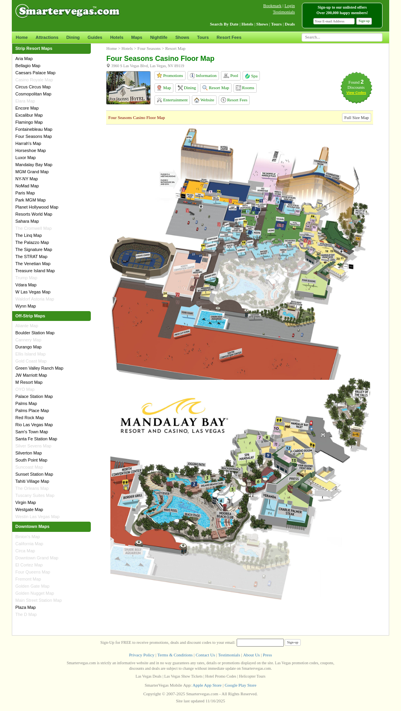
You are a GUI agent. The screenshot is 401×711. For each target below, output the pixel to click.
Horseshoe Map (30, 150)
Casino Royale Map (34, 79)
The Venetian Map (32, 263)
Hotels (116, 37)
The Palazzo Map (32, 242)
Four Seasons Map (33, 136)
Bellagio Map (27, 65)
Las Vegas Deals (149, 676)
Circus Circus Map (33, 86)
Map (163, 88)
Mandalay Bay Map (33, 164)
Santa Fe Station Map (36, 438)
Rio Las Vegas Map (34, 424)
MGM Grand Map (32, 171)
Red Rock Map (29, 417)
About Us (251, 654)
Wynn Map (25, 306)
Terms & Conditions (175, 654)
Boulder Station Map (35, 332)
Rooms (245, 87)
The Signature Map (33, 249)
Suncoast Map (29, 467)
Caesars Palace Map (35, 72)
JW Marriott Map (31, 375)
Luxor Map (25, 157)
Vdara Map (26, 284)
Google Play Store (240, 685)
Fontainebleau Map (33, 129)
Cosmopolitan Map (33, 94)
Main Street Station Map (38, 600)
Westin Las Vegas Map (37, 516)
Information (203, 75)
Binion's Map (27, 536)
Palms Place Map (32, 410)
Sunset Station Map (34, 474)
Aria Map (24, 58)
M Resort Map (28, 382)
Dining (73, 37)
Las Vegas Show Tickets (183, 676)
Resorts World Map (33, 214)
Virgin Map (25, 502)
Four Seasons (149, 48)
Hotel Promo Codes (220, 676)
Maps (136, 37)
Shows (182, 37)
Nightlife (158, 37)
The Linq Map (28, 235)
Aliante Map (26, 325)
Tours (203, 37)
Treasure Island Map (35, 270)
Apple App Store (207, 685)
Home (22, 37)
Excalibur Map (29, 115)
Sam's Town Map (31, 431)
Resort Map (215, 87)
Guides (95, 37)
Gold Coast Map (30, 361)
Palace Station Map (34, 396)
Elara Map (25, 101)
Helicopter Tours (252, 676)
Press (267, 654)
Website (204, 100)
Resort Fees (229, 37)
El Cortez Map (29, 565)
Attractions (47, 37)
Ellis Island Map (30, 354)
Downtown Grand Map (36, 557)
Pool (230, 76)
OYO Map (25, 389)
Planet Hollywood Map (36, 207)
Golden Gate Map (32, 586)
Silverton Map (28, 453)
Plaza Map (25, 607)
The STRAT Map (31, 256)
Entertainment (172, 100)
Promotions (170, 75)
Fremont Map (28, 579)
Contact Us (205, 654)
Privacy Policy (141, 654)
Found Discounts (356, 85)
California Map (29, 543)
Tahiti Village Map (32, 481)
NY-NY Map (26, 178)
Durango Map (28, 347)
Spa (251, 75)
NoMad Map (27, 185)
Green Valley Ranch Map (39, 368)
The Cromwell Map (33, 228)
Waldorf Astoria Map (34, 299)
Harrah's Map (28, 143)
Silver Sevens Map (33, 445)
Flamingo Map (29, 122)
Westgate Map (29, 509)
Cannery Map (28, 339)
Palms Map (26, 403)
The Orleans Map (32, 488)
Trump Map (26, 277)
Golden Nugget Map (34, 593)
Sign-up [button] (364, 21)
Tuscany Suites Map (34, 495)
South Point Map (31, 460)
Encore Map (27, 108)
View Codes (356, 93)
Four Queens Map (32, 572)
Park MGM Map (30, 200)
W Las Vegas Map (32, 292)
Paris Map (25, 193)
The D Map (26, 614)
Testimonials (284, 11)
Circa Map (25, 550)
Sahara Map (27, 221)
